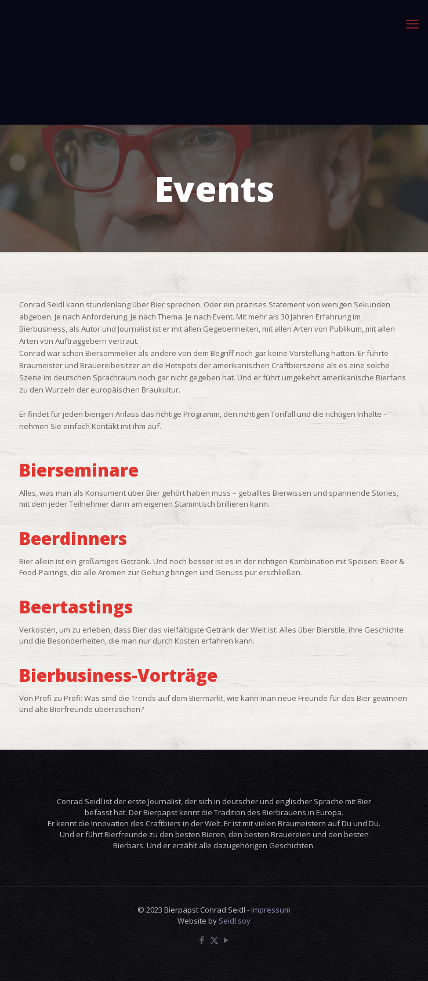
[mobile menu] (412, 23)
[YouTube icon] (226, 940)
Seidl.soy (235, 920)
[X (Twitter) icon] (214, 940)
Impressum (271, 909)
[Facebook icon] (202, 940)
